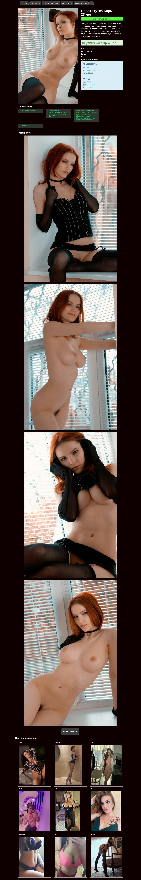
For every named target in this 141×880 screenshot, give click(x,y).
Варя (92, 788)
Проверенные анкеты (50, 3)
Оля (56, 788)
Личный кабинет (117, 879)
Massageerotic (22, 834)
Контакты (108, 879)
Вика (56, 834)
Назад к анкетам (70, 731)
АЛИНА (20, 742)
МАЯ (92, 742)
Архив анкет (101, 879)
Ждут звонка (35, 3)
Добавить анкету (81, 3)
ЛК (91, 3)
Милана (20, 788)
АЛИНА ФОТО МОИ (58, 742)
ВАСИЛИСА (93, 834)
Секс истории (67, 3)
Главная (24, 3)
